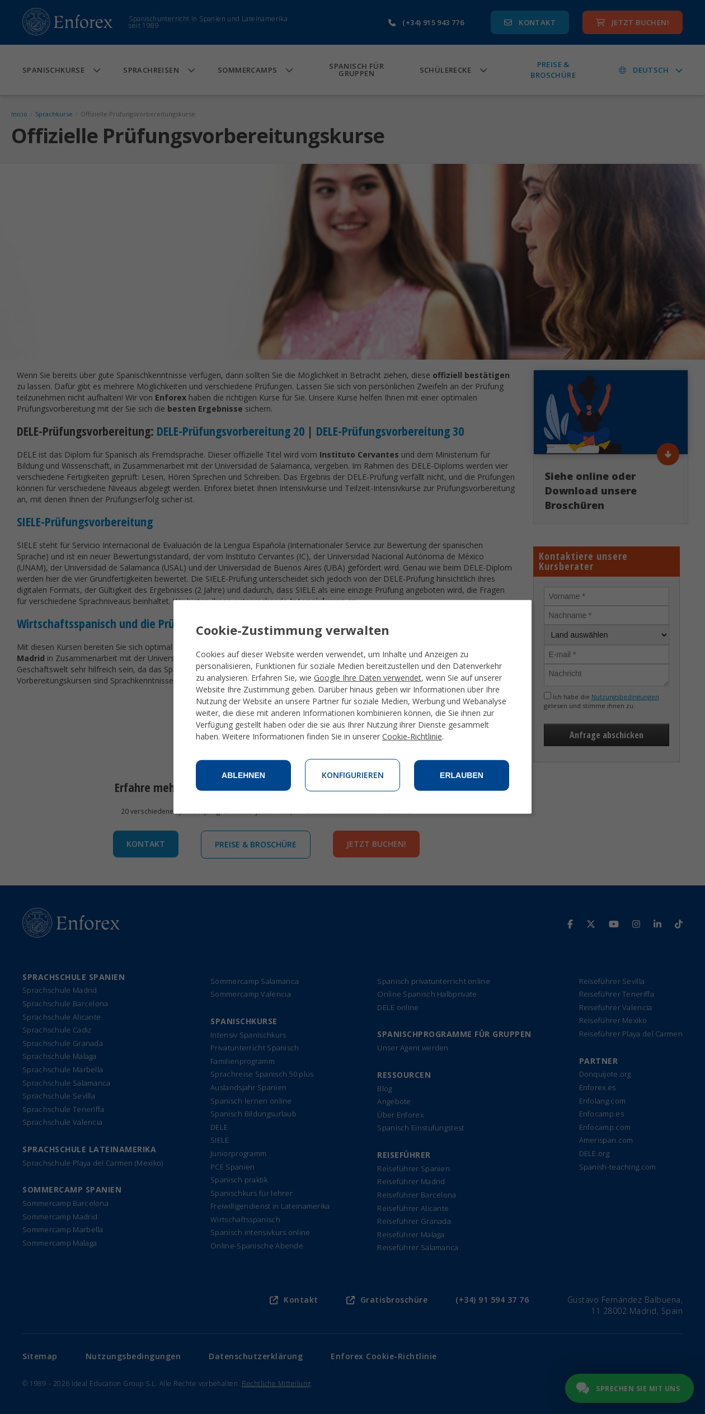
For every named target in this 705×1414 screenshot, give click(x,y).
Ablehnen (243, 775)
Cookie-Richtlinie (412, 736)
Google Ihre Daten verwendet (367, 677)
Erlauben (461, 775)
